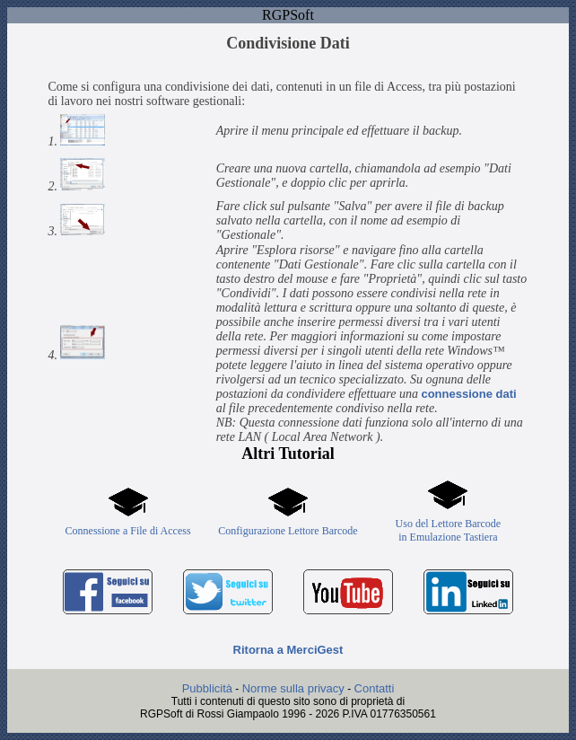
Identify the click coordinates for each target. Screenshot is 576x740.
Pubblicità (207, 688)
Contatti (374, 688)
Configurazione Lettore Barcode (287, 530)
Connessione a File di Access (128, 530)
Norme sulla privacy (293, 688)
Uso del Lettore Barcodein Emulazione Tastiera (449, 530)
